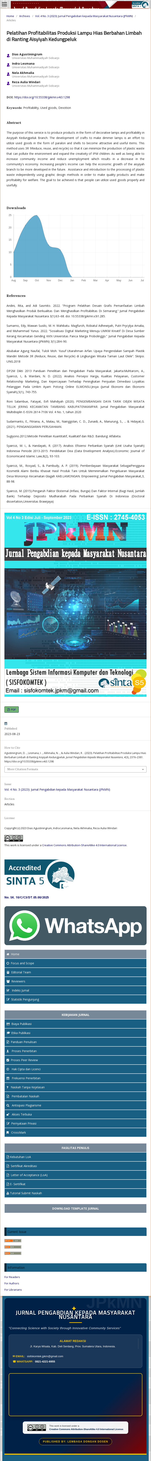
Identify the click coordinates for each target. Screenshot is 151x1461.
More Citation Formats (22, 769)
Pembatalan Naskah (23, 1096)
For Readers (12, 1277)
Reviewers (16, 981)
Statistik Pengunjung (23, 999)
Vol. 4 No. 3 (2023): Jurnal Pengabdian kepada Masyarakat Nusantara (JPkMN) (84, 16)
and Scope (20, 963)
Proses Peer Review (22, 1060)
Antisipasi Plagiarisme (24, 1105)
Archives (24, 16)
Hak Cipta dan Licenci (24, 1069)
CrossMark (16, 1132)
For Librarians (13, 1290)
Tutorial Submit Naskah (24, 1193)
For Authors (11, 1283)
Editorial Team (19, 972)
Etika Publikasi (18, 1033)
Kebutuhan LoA (19, 1157)
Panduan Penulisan (22, 1042)
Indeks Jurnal (18, 990)
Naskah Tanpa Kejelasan (26, 1087)
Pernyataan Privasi (21, 1123)
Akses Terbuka (19, 1114)
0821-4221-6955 (45, 1361)
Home (10, 16)
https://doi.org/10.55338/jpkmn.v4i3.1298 (42, 97)
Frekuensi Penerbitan (23, 1078)
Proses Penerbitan (22, 1051)
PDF (13, 709)
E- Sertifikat (16, 1184)
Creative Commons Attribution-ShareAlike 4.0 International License (84, 845)
